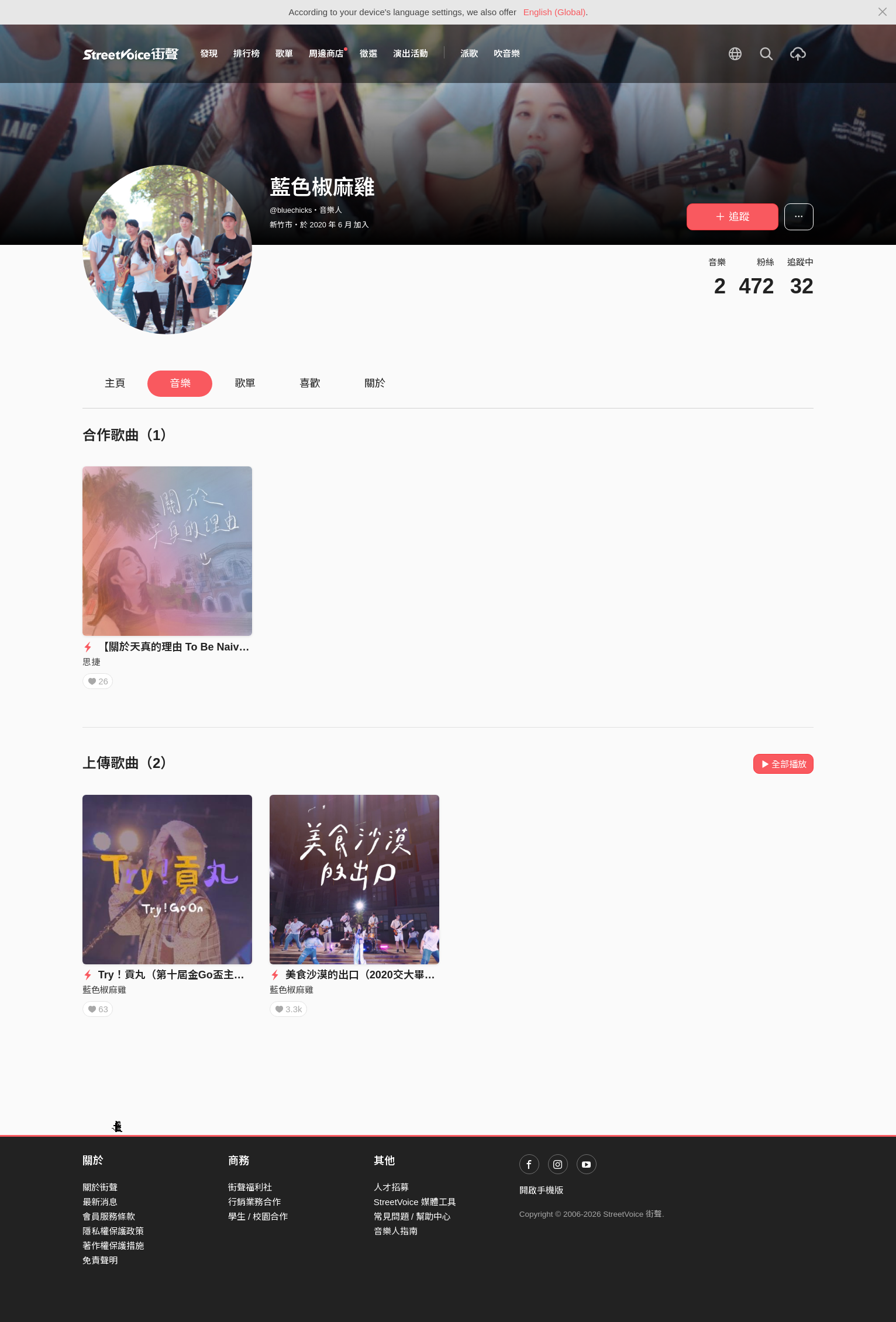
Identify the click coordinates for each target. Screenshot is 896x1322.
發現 (209, 53)
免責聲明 (100, 1260)
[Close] (883, 12)
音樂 (180, 383)
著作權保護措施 (113, 1246)
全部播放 (783, 764)
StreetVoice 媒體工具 (415, 1202)
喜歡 (310, 383)
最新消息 (100, 1202)
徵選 (368, 53)
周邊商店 (328, 53)
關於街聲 (100, 1187)
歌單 (284, 53)
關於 (374, 383)
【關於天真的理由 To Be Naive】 (168, 647)
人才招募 (391, 1187)
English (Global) (554, 12)
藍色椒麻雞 (104, 990)
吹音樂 (507, 53)
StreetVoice (130, 54)
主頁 (115, 383)
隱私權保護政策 (113, 1231)
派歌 (469, 53)
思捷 (91, 662)
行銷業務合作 (254, 1202)
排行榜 (246, 53)
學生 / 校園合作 (258, 1216)
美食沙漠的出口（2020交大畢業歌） (363, 975)
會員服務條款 (108, 1216)
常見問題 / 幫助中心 (413, 1216)
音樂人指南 (396, 1231)
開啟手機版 (541, 1190)
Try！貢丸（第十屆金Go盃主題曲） (174, 975)
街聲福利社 (250, 1187)
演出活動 (410, 53)
